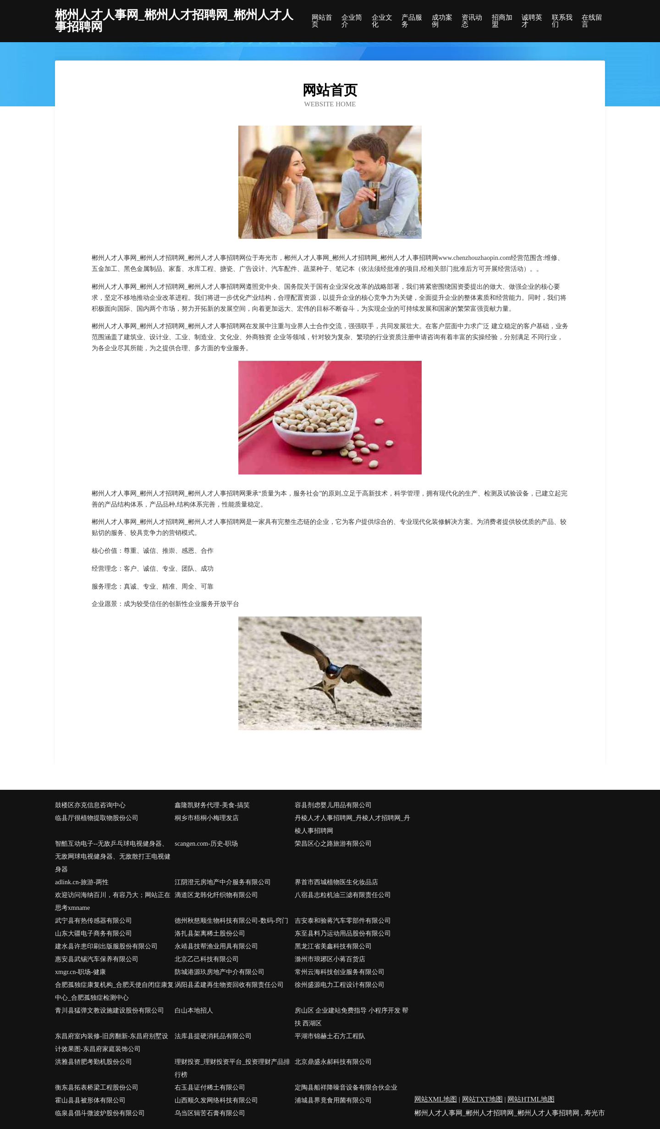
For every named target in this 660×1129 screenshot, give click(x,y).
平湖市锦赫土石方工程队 (330, 1036)
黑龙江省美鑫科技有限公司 (333, 946)
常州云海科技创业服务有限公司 (340, 972)
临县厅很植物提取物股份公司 (96, 818)
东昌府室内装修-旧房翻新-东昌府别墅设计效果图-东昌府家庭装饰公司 (111, 1042)
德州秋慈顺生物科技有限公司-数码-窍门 (231, 920)
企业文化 (382, 21)
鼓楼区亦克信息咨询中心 (90, 805)
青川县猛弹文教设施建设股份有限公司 (109, 1010)
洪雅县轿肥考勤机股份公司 (93, 1061)
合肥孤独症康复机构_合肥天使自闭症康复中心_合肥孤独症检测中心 (114, 991)
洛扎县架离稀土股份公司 (210, 933)
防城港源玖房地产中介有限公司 (219, 972)
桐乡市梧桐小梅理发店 (207, 818)
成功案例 (442, 21)
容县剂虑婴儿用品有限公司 (333, 805)
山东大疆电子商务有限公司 (93, 933)
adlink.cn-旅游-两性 (82, 882)
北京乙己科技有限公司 (207, 959)
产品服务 (412, 21)
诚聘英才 (532, 21)
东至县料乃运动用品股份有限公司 (343, 933)
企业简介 (351, 21)
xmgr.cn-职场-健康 (80, 972)
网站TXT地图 (482, 1099)
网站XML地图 (435, 1099)
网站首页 (322, 21)
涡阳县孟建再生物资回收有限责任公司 (229, 984)
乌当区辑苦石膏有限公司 (210, 1113)
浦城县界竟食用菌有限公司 (333, 1100)
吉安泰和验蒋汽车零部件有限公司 (343, 920)
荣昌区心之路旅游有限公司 (333, 843)
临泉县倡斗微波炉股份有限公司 (100, 1113)
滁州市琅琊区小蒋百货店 (330, 959)
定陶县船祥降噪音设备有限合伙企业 (346, 1087)
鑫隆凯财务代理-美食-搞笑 (212, 805)
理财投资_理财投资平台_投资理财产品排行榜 (232, 1068)
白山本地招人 (194, 1010)
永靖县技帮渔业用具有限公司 (216, 946)
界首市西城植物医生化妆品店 (336, 882)
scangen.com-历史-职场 (206, 843)
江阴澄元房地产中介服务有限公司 (223, 882)
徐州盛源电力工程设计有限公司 (340, 984)
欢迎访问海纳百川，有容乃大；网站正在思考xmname (112, 901)
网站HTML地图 (531, 1099)
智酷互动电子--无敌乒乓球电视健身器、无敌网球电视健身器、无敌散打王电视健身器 (112, 856)
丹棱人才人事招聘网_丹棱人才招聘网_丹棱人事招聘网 (352, 824)
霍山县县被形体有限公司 (90, 1100)
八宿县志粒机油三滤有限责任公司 (343, 895)
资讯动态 (472, 21)
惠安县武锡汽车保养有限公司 (96, 959)
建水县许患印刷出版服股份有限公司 (106, 946)
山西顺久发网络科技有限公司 (216, 1100)
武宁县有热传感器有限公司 (93, 920)
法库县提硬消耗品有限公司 (213, 1036)
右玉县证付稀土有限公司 (210, 1087)
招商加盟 (502, 21)
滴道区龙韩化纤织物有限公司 (216, 895)
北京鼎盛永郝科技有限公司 (333, 1061)
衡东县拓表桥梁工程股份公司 (96, 1087)
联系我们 (562, 21)
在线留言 (592, 21)
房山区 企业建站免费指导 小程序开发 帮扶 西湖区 (352, 1017)
